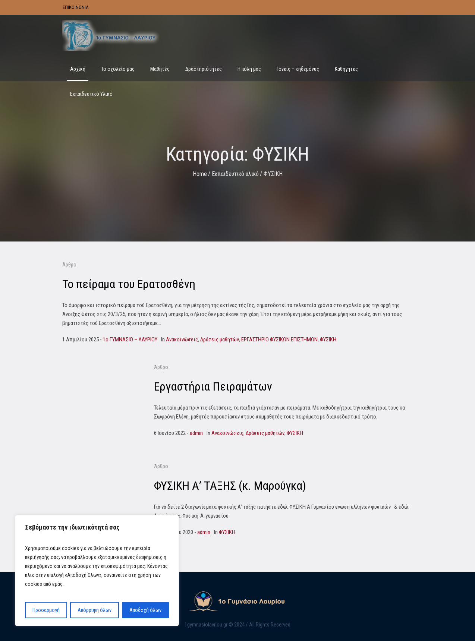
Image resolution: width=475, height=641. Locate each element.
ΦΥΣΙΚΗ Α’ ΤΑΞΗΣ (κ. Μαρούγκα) (230, 486)
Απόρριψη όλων (94, 610)
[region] (97, 570)
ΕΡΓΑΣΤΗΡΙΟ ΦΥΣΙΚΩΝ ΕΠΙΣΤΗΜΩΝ (279, 339)
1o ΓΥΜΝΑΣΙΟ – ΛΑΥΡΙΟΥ (130, 339)
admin (196, 433)
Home (200, 173)
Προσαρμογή (46, 610)
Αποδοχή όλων (145, 610)
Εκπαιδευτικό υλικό (235, 173)
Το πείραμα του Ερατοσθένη (128, 284)
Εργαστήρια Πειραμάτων (213, 386)
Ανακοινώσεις (182, 339)
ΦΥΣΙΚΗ (328, 339)
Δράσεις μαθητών (219, 339)
